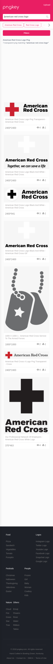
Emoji (15, 609)
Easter (9, 591)
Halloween (10, 579)
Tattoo (16, 629)
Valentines (10, 587)
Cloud (8, 609)
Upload (46, 5)
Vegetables (11, 549)
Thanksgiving (12, 583)
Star (8, 621)
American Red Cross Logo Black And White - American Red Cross (25, 173)
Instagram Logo (42, 541)
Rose (15, 617)
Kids (26, 595)
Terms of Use (41, 658)
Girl (26, 579)
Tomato (9, 553)
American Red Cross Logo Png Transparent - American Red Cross (25, 120)
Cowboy (28, 591)
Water (15, 621)
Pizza (8, 541)
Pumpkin (10, 557)
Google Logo (41, 561)
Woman (27, 587)
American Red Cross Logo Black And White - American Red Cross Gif (25, 252)
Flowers (16, 613)
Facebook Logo (42, 553)
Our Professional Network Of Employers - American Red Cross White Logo (24, 438)
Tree (8, 625)
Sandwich (10, 545)
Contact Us (20, 658)
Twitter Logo (41, 545)
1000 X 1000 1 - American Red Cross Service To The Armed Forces (25, 337)
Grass (8, 617)
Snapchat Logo (42, 557)
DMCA (30, 658)
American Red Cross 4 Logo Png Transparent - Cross (25, 362)
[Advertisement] (26, 73)
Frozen (27, 575)
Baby (26, 583)
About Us (10, 658)
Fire (7, 613)
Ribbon (16, 625)
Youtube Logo (42, 549)
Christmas (10, 575)
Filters (26, 33)
